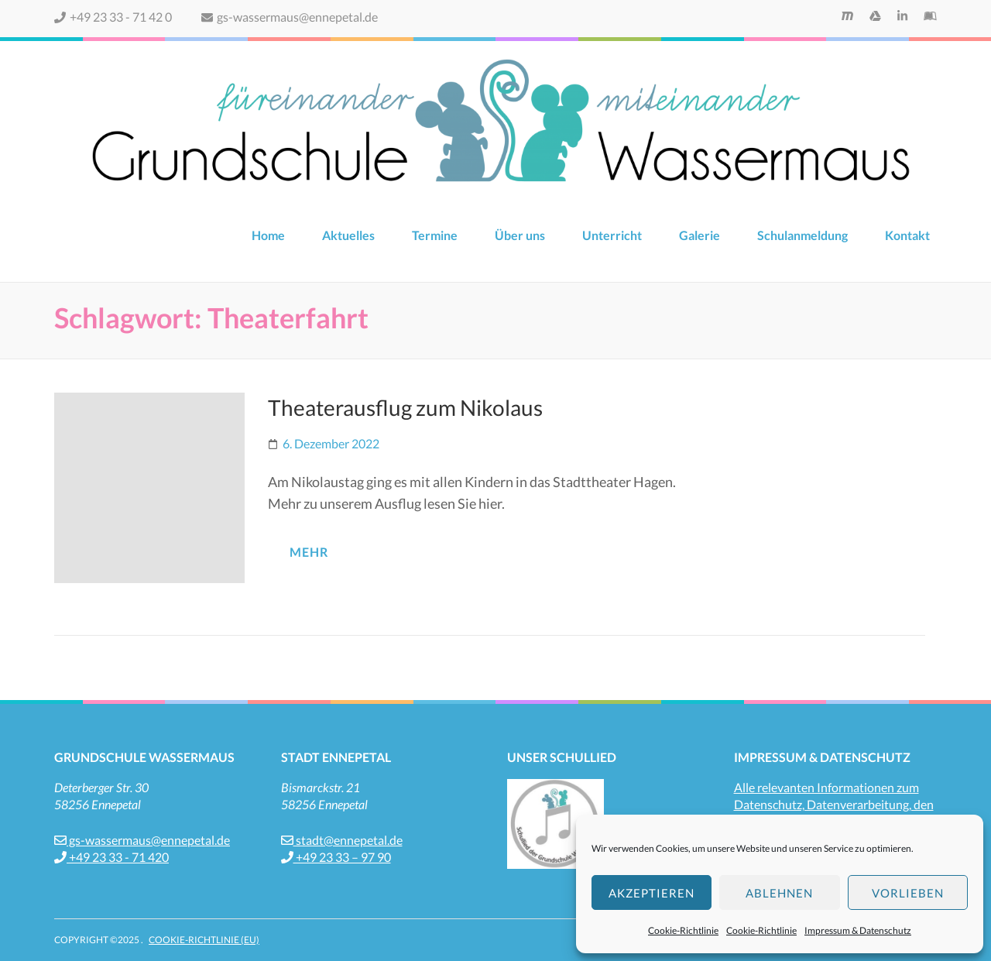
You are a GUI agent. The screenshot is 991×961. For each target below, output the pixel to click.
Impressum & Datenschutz (857, 930)
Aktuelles (348, 235)
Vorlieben (908, 893)
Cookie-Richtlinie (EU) (204, 940)
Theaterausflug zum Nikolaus (405, 407)
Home (268, 235)
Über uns (520, 235)
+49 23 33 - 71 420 (111, 856)
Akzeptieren (651, 893)
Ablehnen (779, 893)
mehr (309, 551)
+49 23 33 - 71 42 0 (113, 16)
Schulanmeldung (802, 235)
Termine (435, 235)
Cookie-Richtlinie (683, 930)
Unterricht (612, 235)
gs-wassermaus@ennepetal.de (289, 16)
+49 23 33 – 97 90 (336, 856)
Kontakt (907, 235)
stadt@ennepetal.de (342, 839)
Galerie (699, 235)
